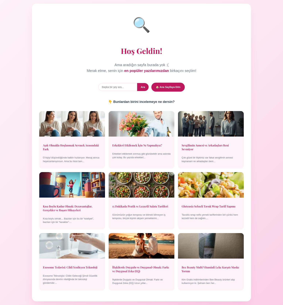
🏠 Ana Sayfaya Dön (168, 87)
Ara (143, 87)
